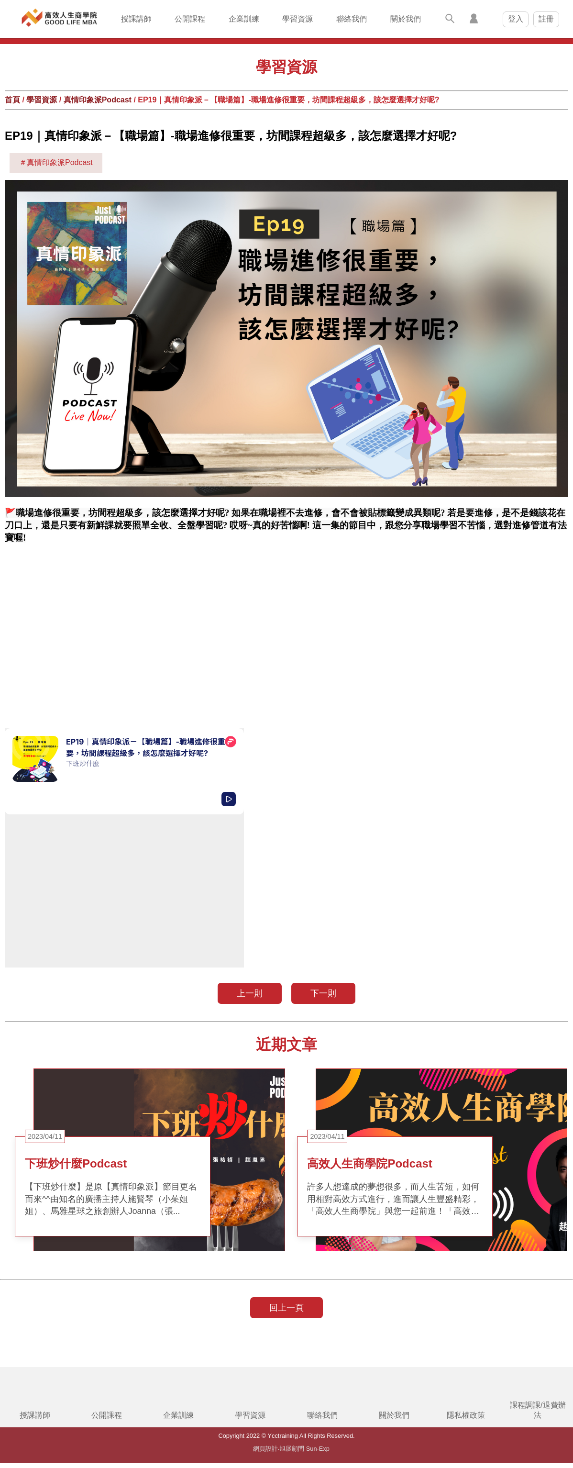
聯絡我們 (351, 19)
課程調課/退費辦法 (537, 1410)
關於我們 (405, 19)
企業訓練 (244, 19)
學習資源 (297, 19)
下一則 (323, 993)
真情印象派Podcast (98, 100)
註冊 (546, 19)
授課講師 (136, 19)
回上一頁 (286, 1307)
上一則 (250, 993)
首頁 (12, 100)
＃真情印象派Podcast (56, 162)
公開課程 (190, 19)
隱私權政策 (466, 1415)
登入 (515, 19)
